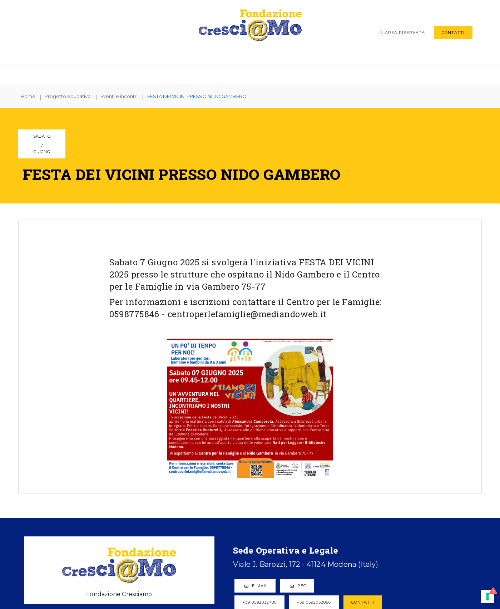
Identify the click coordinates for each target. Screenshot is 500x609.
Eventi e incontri (124, 96)
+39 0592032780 (173, 508)
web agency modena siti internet (250, 589)
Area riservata (402, 32)
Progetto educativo (259, 74)
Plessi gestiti (195, 74)
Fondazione (146, 74)
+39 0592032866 (227, 508)
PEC (211, 492)
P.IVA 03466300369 (223, 573)
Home (32, 96)
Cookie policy (361, 573)
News (363, 74)
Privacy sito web (314, 568)
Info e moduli (322, 74)
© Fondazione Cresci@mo (155, 573)
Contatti (453, 32)
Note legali (271, 573)
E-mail (169, 492)
